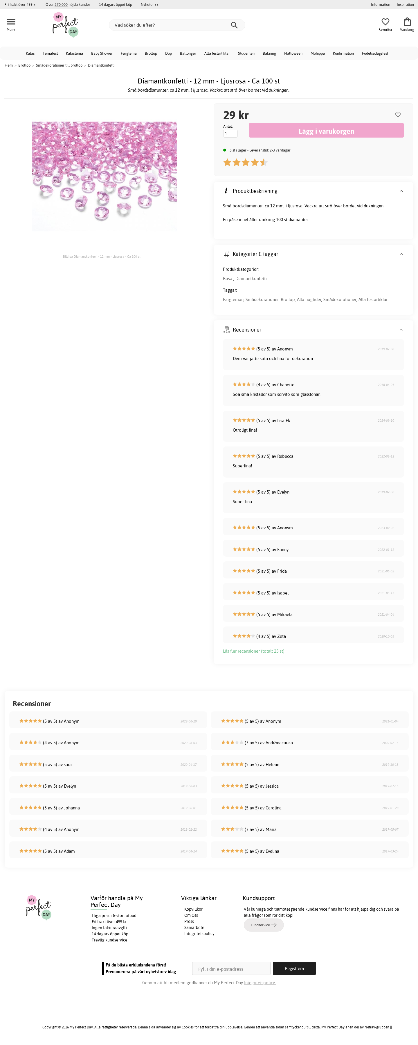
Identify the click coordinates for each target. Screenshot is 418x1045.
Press (189, 921)
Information (380, 4)
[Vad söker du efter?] (177, 25)
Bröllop (151, 53)
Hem (9, 65)
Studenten (246, 53)
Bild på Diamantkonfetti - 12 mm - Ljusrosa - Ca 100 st (101, 256)
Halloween (293, 53)
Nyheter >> (150, 4)
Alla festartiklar (217, 53)
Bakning (269, 53)
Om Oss (191, 915)
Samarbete (194, 927)
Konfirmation (343, 53)
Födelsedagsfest (375, 53)
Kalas (30, 53)
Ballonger (188, 53)
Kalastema (74, 53)
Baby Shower (102, 53)
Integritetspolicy (199, 933)
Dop (168, 53)
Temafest (50, 53)
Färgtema (129, 53)
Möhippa (318, 53)
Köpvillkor (193, 909)
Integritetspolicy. (260, 982)
